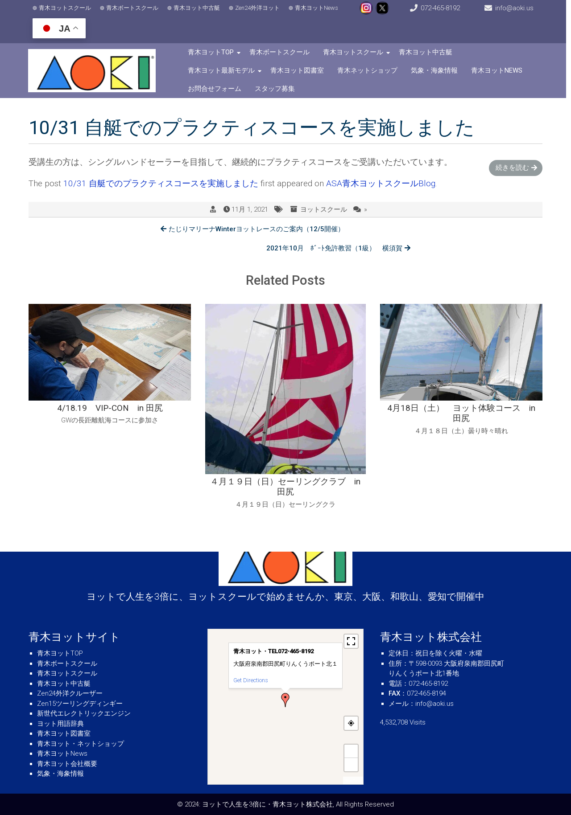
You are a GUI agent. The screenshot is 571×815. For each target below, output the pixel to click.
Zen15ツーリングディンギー (80, 704)
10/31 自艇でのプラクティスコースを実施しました (160, 183)
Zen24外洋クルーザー (70, 693)
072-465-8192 (443, 8)
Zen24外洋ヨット (258, 7)
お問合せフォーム (216, 89)
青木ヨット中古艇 (197, 7)
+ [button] (351, 751)
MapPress (353, 780)
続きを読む (512, 168)
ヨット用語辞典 (60, 724)
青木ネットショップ (369, 70)
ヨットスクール (323, 209)
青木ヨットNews (317, 7)
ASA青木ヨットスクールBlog (380, 183)
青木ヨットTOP (213, 52)
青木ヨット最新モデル (223, 70)
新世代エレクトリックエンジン (84, 713)
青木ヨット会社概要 (67, 764)
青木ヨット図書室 (299, 70)
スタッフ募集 (277, 89)
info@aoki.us (519, 8)
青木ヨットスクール (65, 7)
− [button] (351, 764)
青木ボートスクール (133, 7)
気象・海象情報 (436, 70)
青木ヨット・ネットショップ (80, 744)
